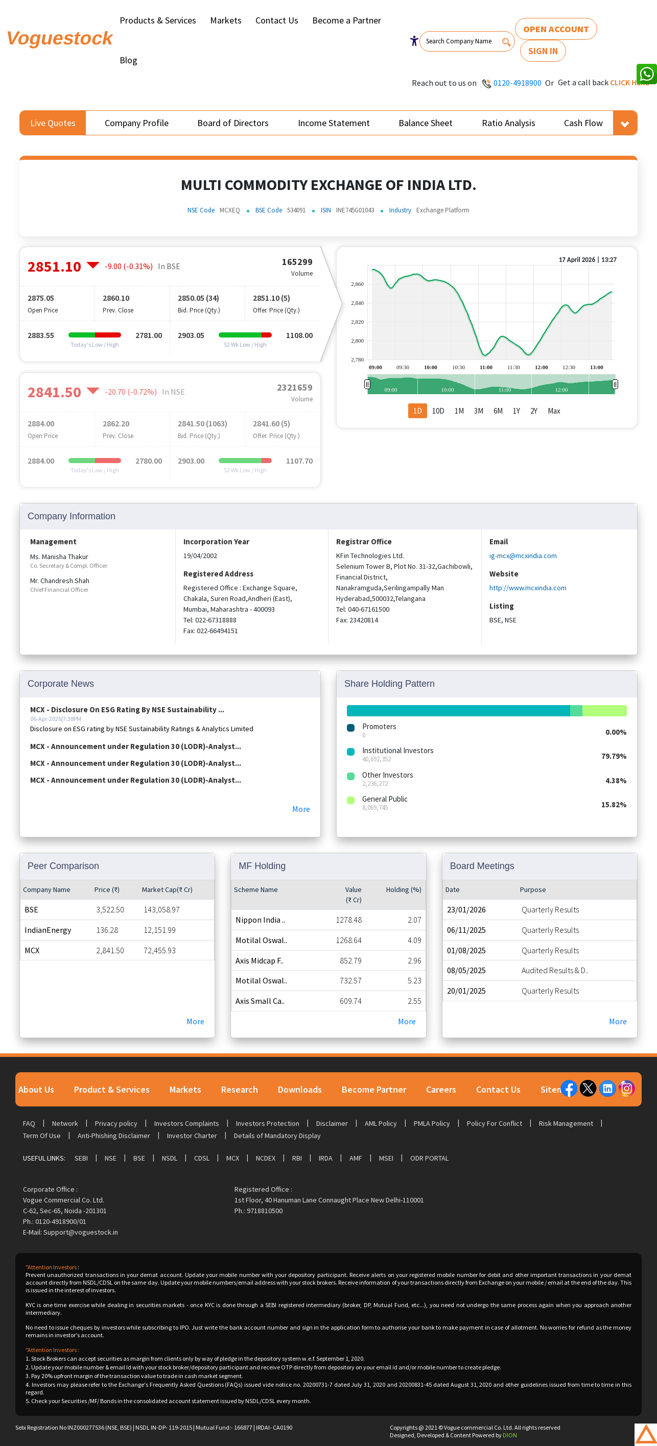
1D (417, 411)
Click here (629, 82)
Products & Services (158, 20)
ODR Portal (429, 1158)
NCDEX (265, 1158)
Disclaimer (332, 1123)
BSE (139, 1158)
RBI (297, 1158)
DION (510, 1435)
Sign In (543, 51)
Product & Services (112, 1089)
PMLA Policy (432, 1123)
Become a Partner (346, 20)
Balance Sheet (425, 123)
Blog (128, 60)
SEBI (81, 1158)
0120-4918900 (518, 83)
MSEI (386, 1158)
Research (239, 1089)
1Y (516, 411)
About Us (36, 1089)
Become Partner (374, 1089)
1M (459, 411)
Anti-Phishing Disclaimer (114, 1135)
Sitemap (557, 1089)
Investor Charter (192, 1135)
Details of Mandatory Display (277, 1135)
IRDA (326, 1158)
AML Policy (381, 1123)
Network (65, 1123)
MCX (232, 1158)
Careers (441, 1089)
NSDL (169, 1158)
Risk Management (566, 1123)
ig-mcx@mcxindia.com (523, 555)
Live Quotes (53, 123)
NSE (110, 1158)
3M (478, 411)
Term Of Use (42, 1135)
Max (554, 411)
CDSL (201, 1158)
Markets (226, 20)
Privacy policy (116, 1123)
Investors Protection (267, 1123)
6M (498, 411)
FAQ (29, 1123)
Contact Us (276, 20)
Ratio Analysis (508, 123)
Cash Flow (583, 123)
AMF (355, 1158)
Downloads (300, 1089)
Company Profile (137, 123)
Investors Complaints (186, 1123)
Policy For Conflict (494, 1123)
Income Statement (334, 123)
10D (438, 411)
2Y (533, 411)
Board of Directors (233, 123)
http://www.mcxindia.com (528, 587)
